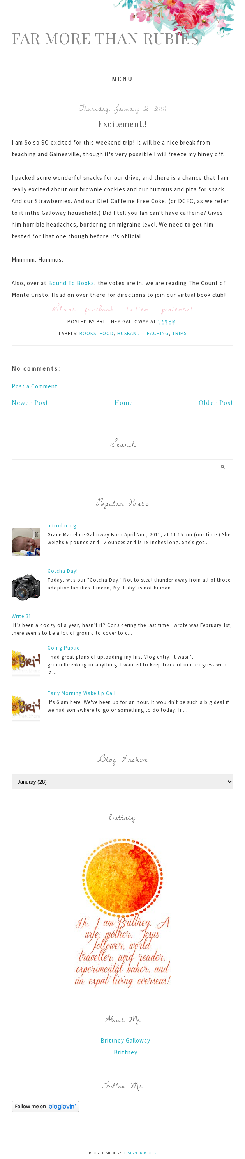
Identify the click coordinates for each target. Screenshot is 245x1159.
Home (124, 402)
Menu (122, 79)
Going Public (63, 648)
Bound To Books (71, 283)
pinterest (178, 308)
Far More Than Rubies (105, 37)
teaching (156, 333)
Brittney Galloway (125, 1040)
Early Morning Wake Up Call (82, 693)
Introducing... (64, 525)
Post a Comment (35, 386)
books (87, 333)
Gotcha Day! (63, 571)
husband (128, 333)
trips (179, 333)
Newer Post (30, 402)
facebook (99, 308)
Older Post (216, 402)
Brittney (125, 1052)
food (107, 333)
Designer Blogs (140, 1152)
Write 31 (21, 616)
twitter (138, 308)
